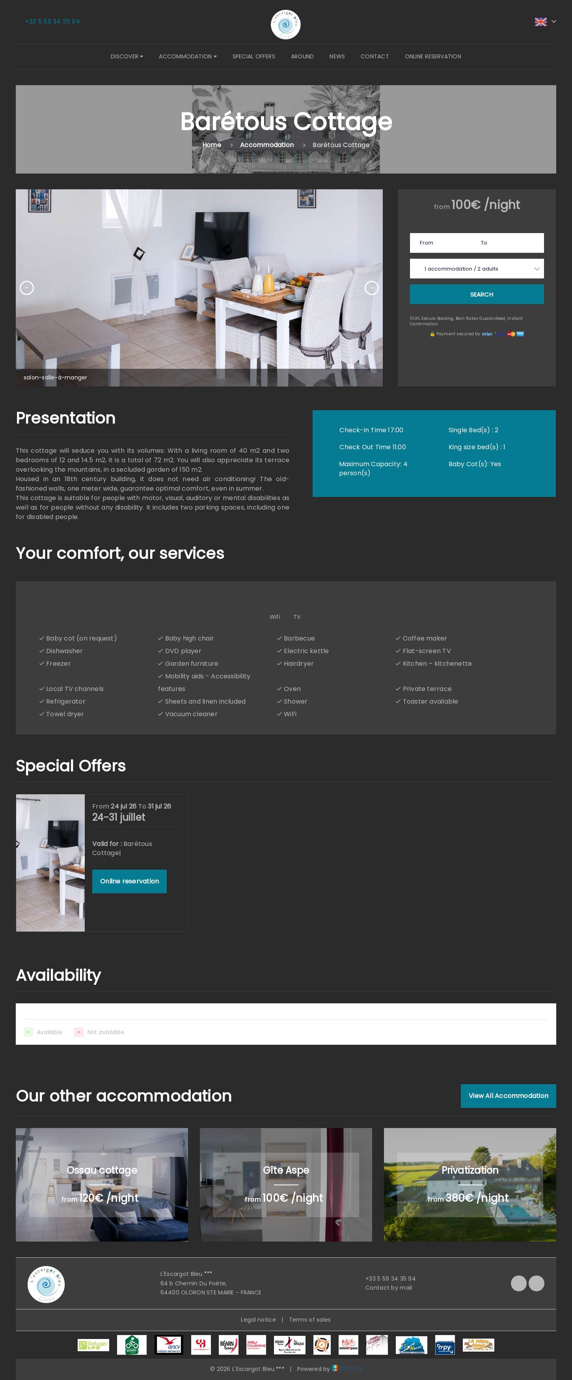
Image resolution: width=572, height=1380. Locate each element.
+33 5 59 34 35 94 (386, 1279)
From (426, 242)
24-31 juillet (118, 817)
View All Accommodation (508, 1095)
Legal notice (258, 1320)
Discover (127, 56)
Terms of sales (310, 1320)
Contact (375, 56)
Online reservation (433, 56)
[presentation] (27, 288)
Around (302, 56)
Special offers (254, 56)
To (484, 242)
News (337, 56)
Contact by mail (384, 1288)
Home (211, 144)
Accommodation (187, 56)
